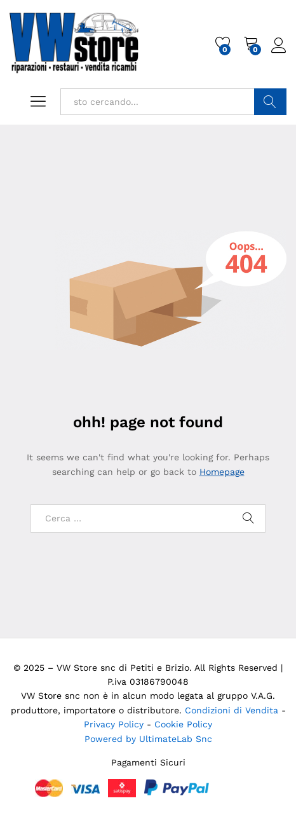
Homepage (222, 472)
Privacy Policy (115, 724)
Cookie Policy (183, 724)
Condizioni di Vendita (231, 710)
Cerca (270, 101)
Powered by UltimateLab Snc (148, 739)
